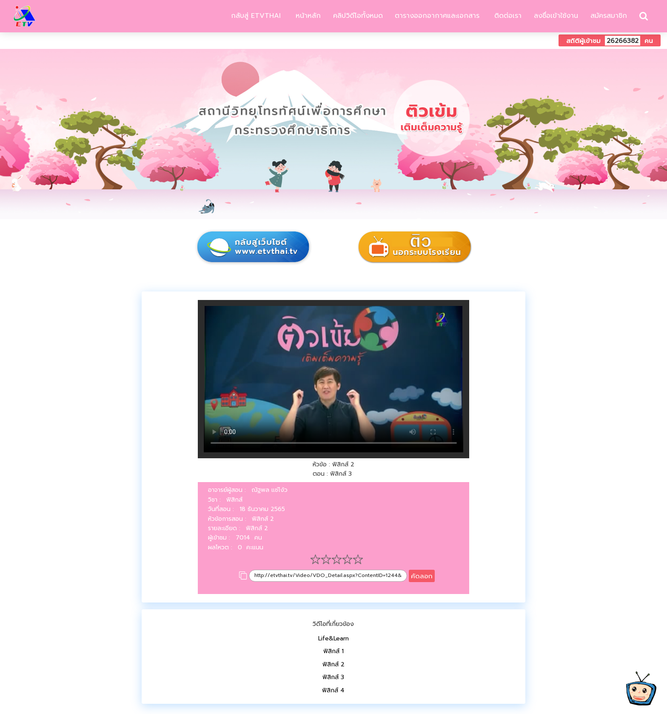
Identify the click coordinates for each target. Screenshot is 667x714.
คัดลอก (422, 576)
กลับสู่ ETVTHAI (254, 16)
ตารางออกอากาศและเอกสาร (437, 16)
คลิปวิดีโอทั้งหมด (358, 16)
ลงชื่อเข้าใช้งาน (556, 16)
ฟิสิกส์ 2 (333, 664)
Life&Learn (333, 638)
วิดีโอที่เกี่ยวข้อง (333, 624)
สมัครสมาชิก (608, 16)
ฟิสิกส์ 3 (333, 677)
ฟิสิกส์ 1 (333, 651)
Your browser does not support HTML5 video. (334, 379)
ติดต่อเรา (507, 16)
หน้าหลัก (307, 16)
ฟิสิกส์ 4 (333, 690)
